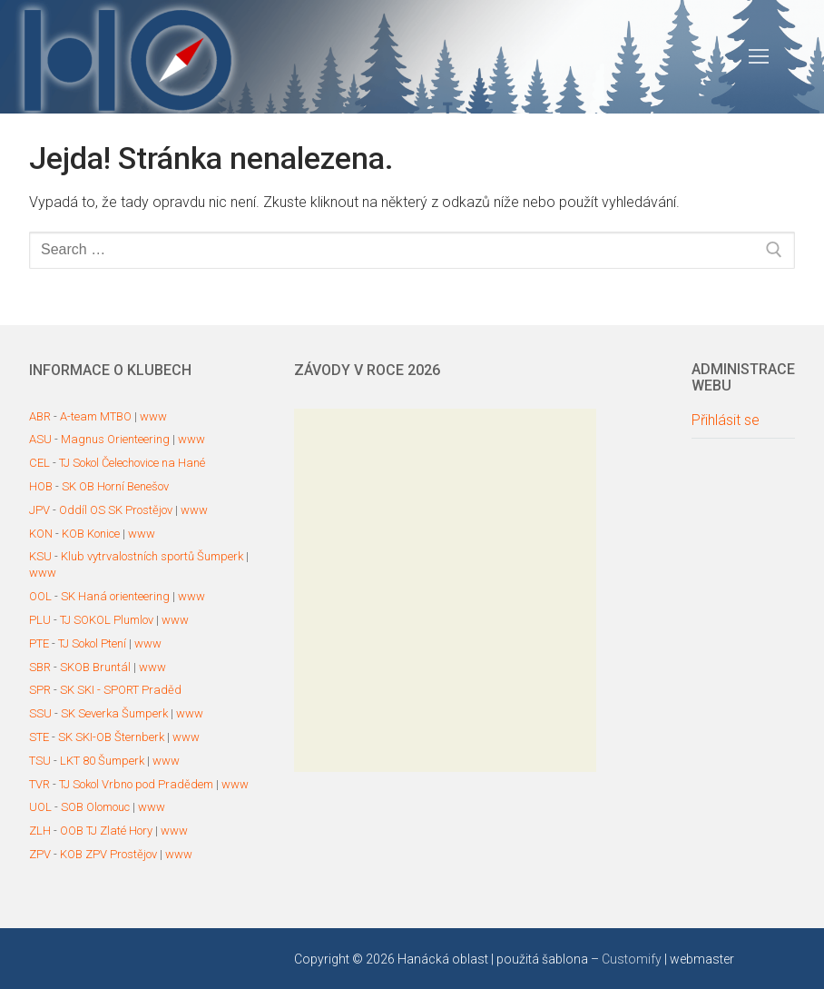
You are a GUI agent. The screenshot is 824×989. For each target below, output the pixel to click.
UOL (40, 807)
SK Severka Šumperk (114, 713)
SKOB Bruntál (95, 667)
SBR (40, 667)
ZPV (40, 854)
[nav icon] (759, 57)
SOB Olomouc (95, 807)
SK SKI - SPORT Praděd (120, 690)
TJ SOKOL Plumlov (106, 620)
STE (39, 737)
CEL (39, 463)
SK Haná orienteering (115, 596)
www (153, 416)
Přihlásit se (726, 420)
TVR (39, 784)
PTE (39, 643)
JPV (39, 510)
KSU (40, 556)
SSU (40, 713)
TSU (40, 760)
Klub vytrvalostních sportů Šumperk (152, 556)
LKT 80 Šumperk (102, 760)
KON (41, 533)
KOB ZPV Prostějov (108, 854)
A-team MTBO (96, 416)
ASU (40, 439)
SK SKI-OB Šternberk (111, 737)
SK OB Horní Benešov (115, 486)
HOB (41, 486)
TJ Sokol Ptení (92, 643)
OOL (40, 596)
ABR (40, 416)
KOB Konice (91, 533)
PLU (40, 620)
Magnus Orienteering (115, 439)
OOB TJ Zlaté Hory (106, 830)
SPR (40, 690)
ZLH (40, 830)
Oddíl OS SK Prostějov (115, 510)
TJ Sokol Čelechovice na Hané (132, 463)
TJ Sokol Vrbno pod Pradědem (136, 784)
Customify (632, 959)
